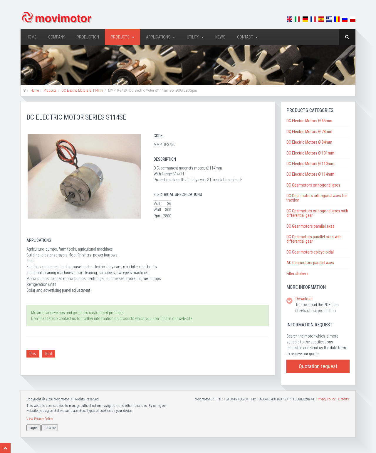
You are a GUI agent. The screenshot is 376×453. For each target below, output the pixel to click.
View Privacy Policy (39, 419)
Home (31, 37)
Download (304, 298)
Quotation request (318, 366)
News (220, 37)
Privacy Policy (326, 399)
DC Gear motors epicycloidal (310, 252)
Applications (160, 37)
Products (122, 37)
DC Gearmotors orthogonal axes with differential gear (317, 213)
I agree (33, 428)
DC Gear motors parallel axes (310, 226)
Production (88, 37)
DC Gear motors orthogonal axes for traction (316, 197)
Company (56, 37)
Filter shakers (297, 273)
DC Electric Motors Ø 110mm (310, 163)
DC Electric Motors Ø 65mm (309, 120)
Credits (343, 399)
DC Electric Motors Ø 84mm (309, 142)
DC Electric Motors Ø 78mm (309, 131)
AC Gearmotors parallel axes (310, 262)
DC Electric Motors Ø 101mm (310, 153)
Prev (32, 353)
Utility (195, 37)
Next (48, 353)
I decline (50, 428)
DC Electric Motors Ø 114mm (82, 90)
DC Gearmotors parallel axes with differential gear (314, 239)
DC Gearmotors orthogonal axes (313, 185)
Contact (247, 37)
